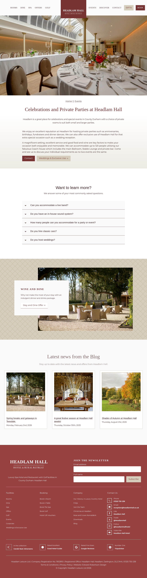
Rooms (13, 8)
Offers (38, 8)
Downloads (78, 519)
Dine (23, 8)
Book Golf (44, 511)
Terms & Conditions (49, 565)
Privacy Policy (66, 565)
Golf (47, 8)
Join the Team (79, 507)
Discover (104, 8)
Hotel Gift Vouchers (47, 515)
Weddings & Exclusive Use (53, 158)
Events (92, 8)
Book (140, 8)
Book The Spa (45, 507)
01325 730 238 (130, 562)
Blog (75, 524)
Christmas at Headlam (82, 511)
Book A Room (45, 499)
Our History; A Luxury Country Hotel (88, 499)
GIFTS (129, 8)
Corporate (10, 524)
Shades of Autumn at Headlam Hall (119, 418)
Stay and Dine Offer (34, 305)
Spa (30, 8)
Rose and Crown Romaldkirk (85, 515)
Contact (116, 8)
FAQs (76, 503)
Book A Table (45, 503)
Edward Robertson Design (94, 565)
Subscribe (134, 479)
